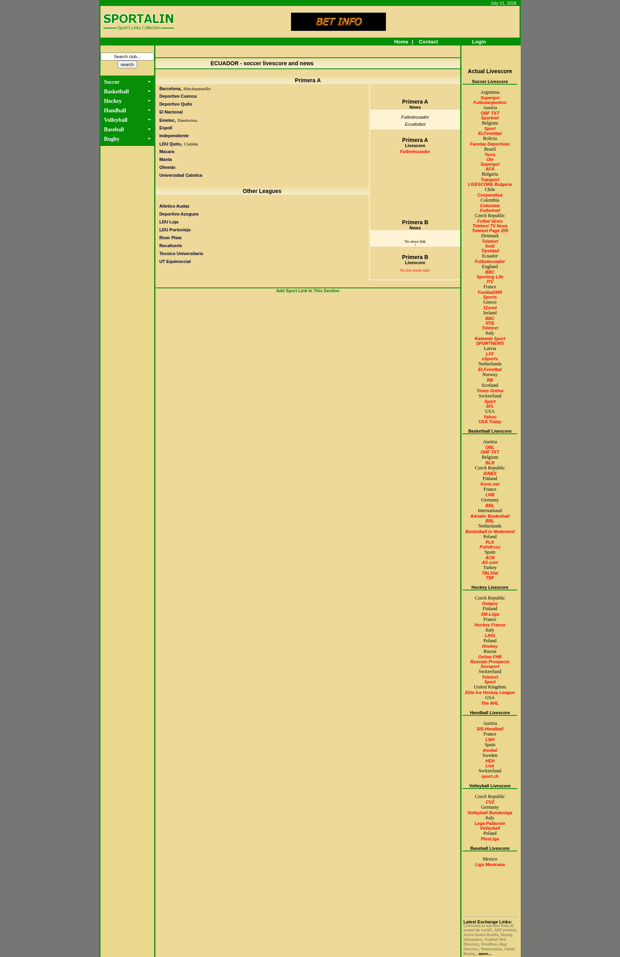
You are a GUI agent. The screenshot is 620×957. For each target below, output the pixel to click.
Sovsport (489, 666)
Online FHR (490, 656)
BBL (490, 505)
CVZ (490, 802)
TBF (490, 577)
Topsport (489, 179)
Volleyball (490, 828)
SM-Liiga (490, 614)
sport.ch (489, 776)
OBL (489, 447)
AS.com (490, 562)
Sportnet (490, 117)
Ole (489, 159)
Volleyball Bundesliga (489, 812)
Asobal (490, 750)
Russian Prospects (490, 661)
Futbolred (490, 210)
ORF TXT (490, 113)
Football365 (490, 292)
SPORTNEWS (490, 343)
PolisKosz (490, 547)
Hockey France (489, 624)
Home (401, 42)
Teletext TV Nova (490, 225)
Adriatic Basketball (490, 516)
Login (479, 42)
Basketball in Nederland (490, 531)
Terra (490, 154)
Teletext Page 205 (490, 230)
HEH (489, 760)
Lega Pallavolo (490, 823)
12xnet (490, 307)
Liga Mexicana (490, 864)
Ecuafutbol (415, 124)
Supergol (489, 97)
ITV (490, 281)
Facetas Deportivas (490, 144)
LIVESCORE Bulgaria (490, 184)
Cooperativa (490, 195)
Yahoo (490, 416)
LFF (490, 354)
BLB (490, 462)
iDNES (490, 473)
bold (490, 246)
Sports (490, 297)
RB (490, 380)
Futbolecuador (415, 117)
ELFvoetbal (489, 133)
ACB (490, 557)
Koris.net (489, 484)
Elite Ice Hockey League (489, 692)
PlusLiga (490, 838)
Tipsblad (490, 250)
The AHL (490, 703)
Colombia (490, 205)
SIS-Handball (489, 728)
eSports (490, 358)
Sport (490, 128)
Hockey (490, 646)
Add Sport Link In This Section (307, 290)
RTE (490, 323)
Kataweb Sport (490, 338)
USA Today (489, 421)
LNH (490, 739)
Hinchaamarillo (196, 88)
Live (490, 765)
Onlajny (490, 603)
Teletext (490, 241)
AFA (490, 168)
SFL (490, 406)
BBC (490, 272)
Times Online (490, 390)
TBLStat (490, 573)
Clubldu (191, 144)
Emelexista (187, 120)
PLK (490, 542)
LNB (490, 494)
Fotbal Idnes (490, 221)
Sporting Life (489, 276)
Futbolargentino (490, 102)
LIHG (490, 635)
